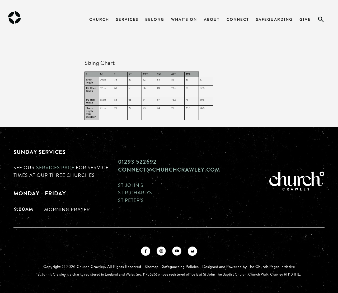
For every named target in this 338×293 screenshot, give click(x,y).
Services (127, 19)
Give (305, 19)
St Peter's (131, 200)
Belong (154, 19)
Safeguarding (274, 19)
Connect (238, 19)
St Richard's (135, 192)
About (212, 19)
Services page (55, 167)
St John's (130, 185)
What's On (184, 19)
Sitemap (151, 266)
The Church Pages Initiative (271, 266)
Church (99, 19)
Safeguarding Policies (180, 266)
